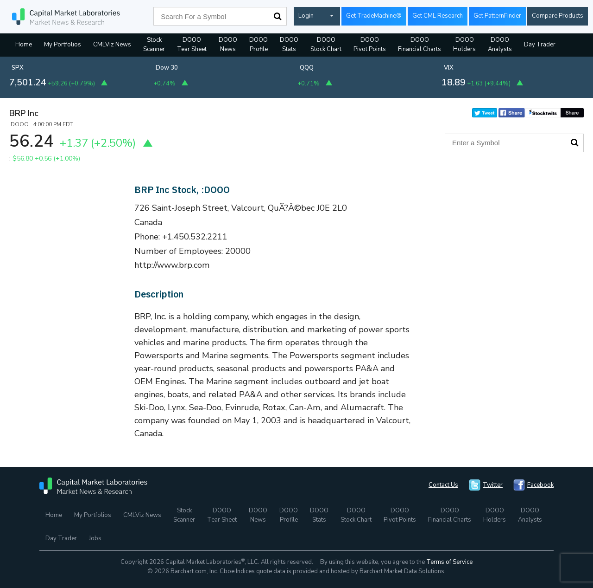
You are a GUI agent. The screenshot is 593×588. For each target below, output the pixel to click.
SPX (18, 68)
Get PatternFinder (497, 16)
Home (23, 44)
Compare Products (557, 16)
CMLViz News (112, 44)
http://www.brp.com (172, 265)
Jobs (95, 538)
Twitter (493, 485)
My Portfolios (62, 44)
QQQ (307, 68)
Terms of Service (449, 562)
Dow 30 (167, 68)
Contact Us (443, 485)
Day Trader (539, 44)
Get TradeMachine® (374, 16)
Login (306, 16)
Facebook (540, 485)
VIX (449, 68)
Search (277, 16)
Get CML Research (437, 16)
